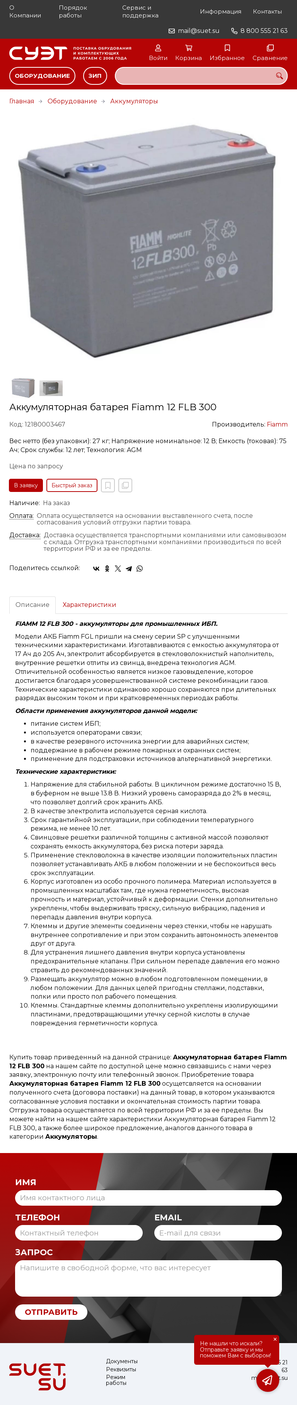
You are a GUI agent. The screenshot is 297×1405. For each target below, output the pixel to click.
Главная (21, 101)
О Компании (25, 11)
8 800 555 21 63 (264, 30)
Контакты (267, 11)
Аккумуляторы (134, 101)
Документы (122, 1361)
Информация (220, 11)
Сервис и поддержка (140, 11)
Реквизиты (121, 1369)
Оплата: (21, 515)
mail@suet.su (199, 30)
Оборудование (42, 75)
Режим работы (116, 1380)
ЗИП (95, 75)
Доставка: (25, 535)
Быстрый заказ (71, 485)
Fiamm (277, 424)
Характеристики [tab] (89, 604)
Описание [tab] (32, 604)
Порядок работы (73, 11)
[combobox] (201, 76)
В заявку (26, 485)
